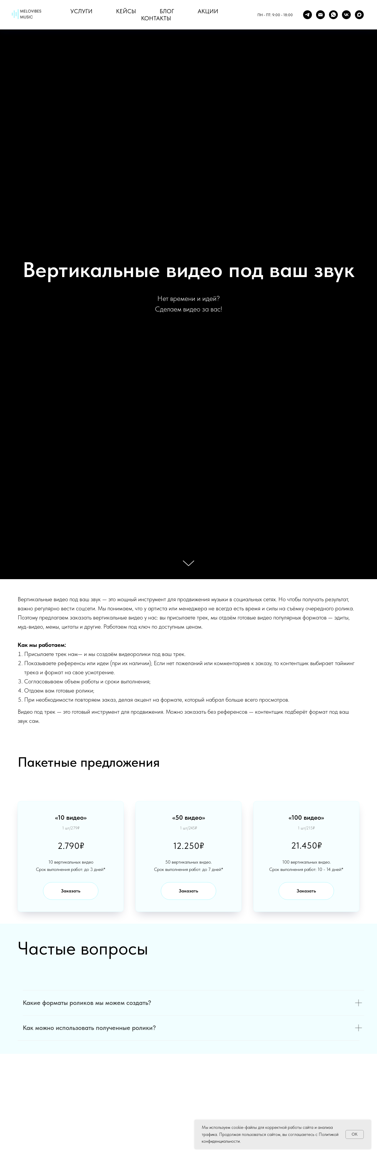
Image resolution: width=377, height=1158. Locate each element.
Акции (208, 11)
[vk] (346, 14)
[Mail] (320, 14)
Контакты (156, 18)
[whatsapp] (333, 14)
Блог (167, 11)
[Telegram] (307, 14)
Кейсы (126, 11)
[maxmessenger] (359, 14)
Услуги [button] (81, 11)
